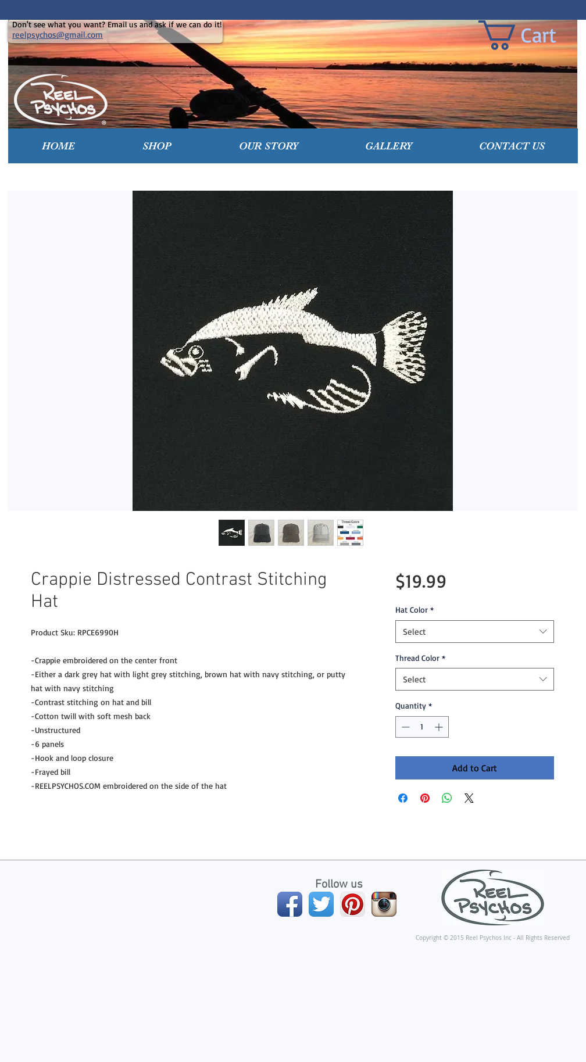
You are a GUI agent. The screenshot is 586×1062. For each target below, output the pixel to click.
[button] (157, 145)
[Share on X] (469, 798)
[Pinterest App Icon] (352, 904)
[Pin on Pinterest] (425, 798)
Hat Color (414, 609)
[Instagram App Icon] (383, 904)
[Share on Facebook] (403, 798)
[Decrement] (404, 727)
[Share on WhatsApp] (447, 798)
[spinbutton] (422, 727)
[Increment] (440, 727)
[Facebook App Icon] (289, 904)
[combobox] (474, 631)
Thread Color (420, 658)
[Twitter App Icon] (321, 904)
